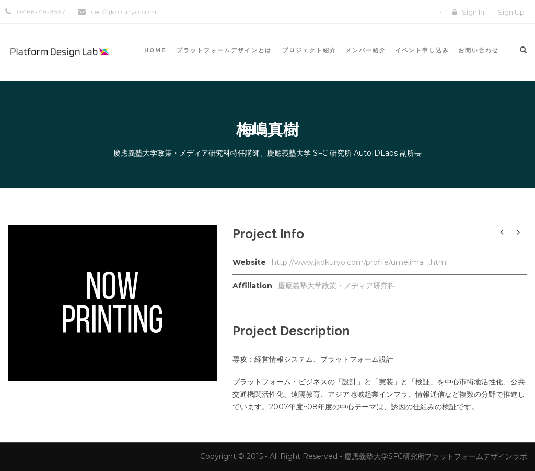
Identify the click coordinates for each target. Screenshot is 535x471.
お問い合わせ (478, 50)
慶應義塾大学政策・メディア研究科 (336, 285)
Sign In (473, 12)
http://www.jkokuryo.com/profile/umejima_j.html (360, 262)
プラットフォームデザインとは (224, 50)
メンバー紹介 (365, 50)
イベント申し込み (422, 50)
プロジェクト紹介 (309, 50)
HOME (155, 50)
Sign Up (511, 12)
